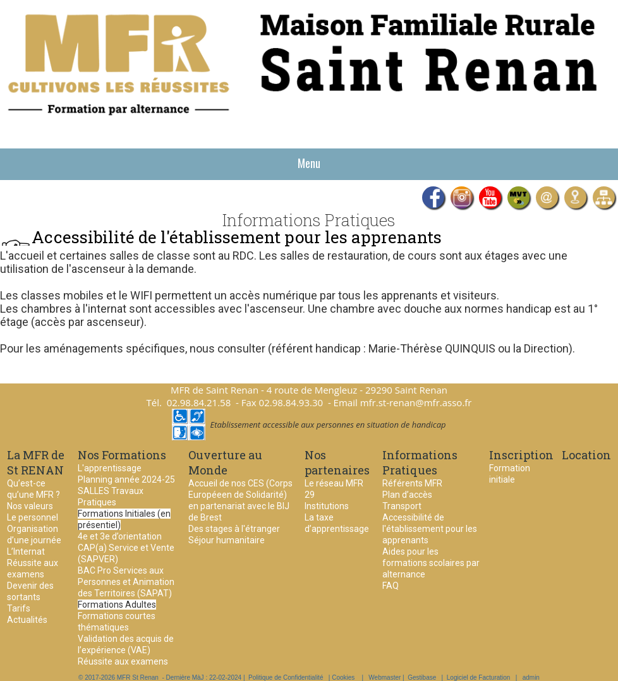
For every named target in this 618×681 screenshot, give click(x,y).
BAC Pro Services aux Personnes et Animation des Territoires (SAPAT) (126, 581)
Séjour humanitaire (226, 540)
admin (531, 677)
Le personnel (32, 517)
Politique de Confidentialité (285, 677)
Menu (309, 163)
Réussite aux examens (123, 661)
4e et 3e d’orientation (120, 536)
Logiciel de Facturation (479, 677)
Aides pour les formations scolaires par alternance (431, 562)
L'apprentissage (110, 468)
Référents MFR (412, 483)
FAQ (390, 586)
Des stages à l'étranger (234, 529)
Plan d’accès (407, 495)
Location (586, 454)
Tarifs (18, 608)
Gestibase (422, 677)
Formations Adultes (117, 605)
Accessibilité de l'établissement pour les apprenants (429, 528)
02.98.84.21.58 (199, 402)
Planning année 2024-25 (126, 479)
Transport (401, 506)
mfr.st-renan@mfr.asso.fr (416, 402)
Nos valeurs (30, 506)
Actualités (27, 620)
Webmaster (384, 677)
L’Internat (26, 551)
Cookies (343, 677)
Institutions (327, 506)
